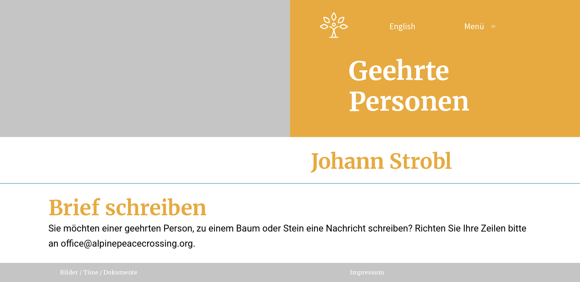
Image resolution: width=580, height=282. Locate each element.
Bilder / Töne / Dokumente (98, 272)
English (402, 26)
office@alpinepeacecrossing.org (127, 243)
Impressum (367, 272)
